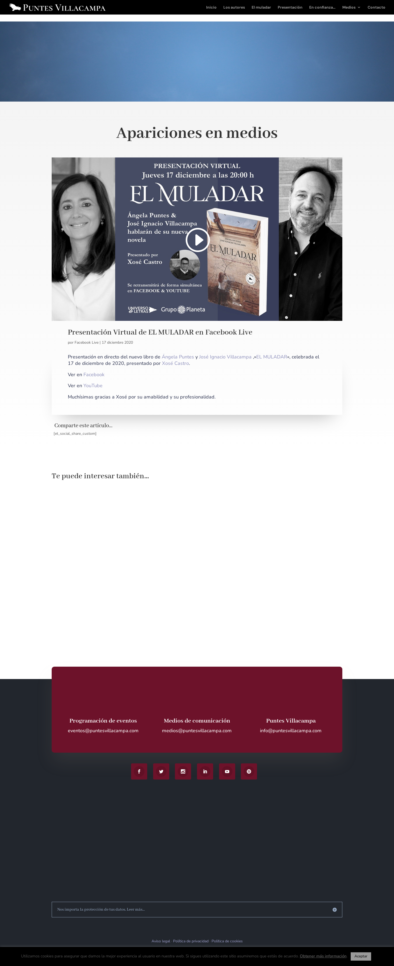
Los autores (234, 7)
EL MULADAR (271, 357)
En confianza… (322, 7)
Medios (349, 7)
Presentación (290, 7)
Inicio (211, 7)
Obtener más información (323, 956)
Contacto (376, 7)
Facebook (93, 374)
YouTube (93, 385)
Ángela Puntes (178, 357)
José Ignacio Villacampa (225, 357)
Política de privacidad (191, 941)
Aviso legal (161, 941)
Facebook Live (87, 342)
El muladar (261, 7)
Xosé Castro (175, 363)
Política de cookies (227, 941)
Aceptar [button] (360, 956)
